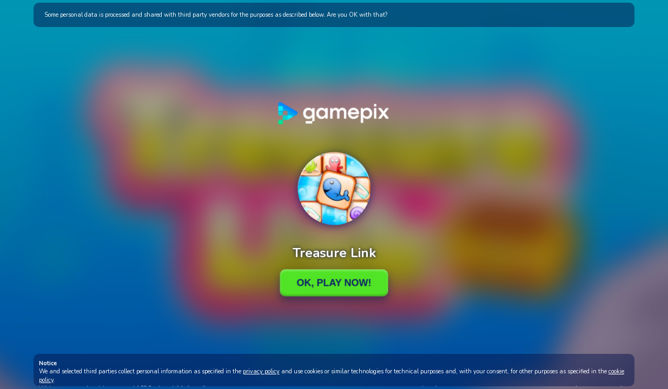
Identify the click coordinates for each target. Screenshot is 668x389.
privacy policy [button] (261, 371)
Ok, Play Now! (333, 282)
